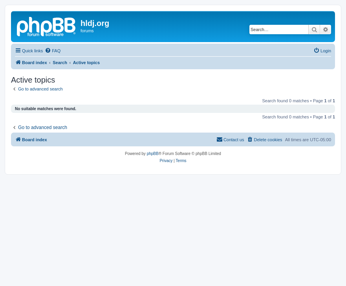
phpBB (153, 153)
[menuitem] (52, 50)
